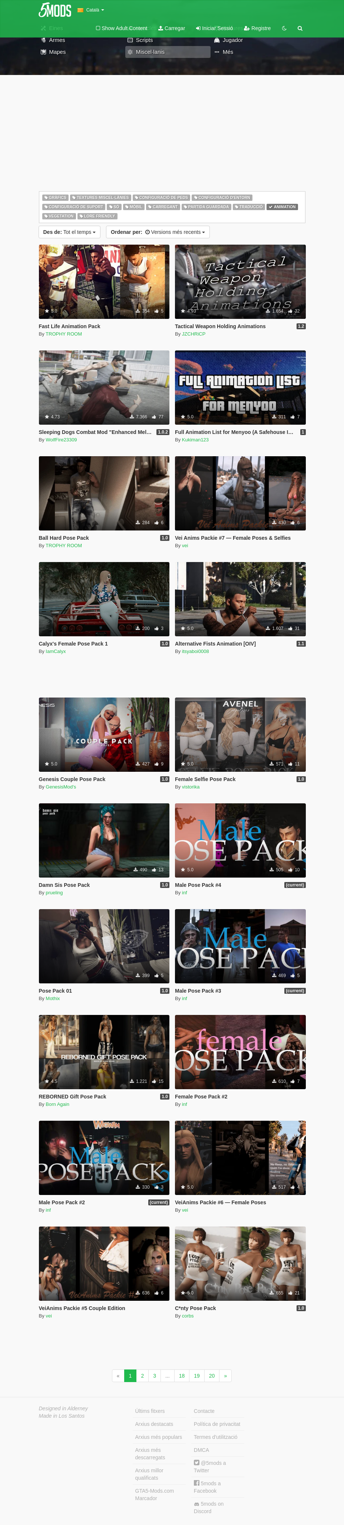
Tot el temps (69, 232)
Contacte (204, 1411)
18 (182, 1376)
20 (212, 1376)
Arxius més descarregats (150, 1453)
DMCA (201, 1450)
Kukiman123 (195, 440)
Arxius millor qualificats (149, 1474)
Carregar (171, 28)
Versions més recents (158, 232)
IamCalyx (56, 651)
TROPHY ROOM (64, 334)
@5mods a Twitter (210, 1466)
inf (184, 892)
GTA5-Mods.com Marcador (154, 1494)
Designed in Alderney (63, 1408)
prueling (54, 892)
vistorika (191, 787)
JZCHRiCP (194, 334)
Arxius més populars (158, 1437)
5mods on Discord (209, 1507)
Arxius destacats (154, 1424)
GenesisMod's (61, 787)
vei (185, 545)
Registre (257, 28)
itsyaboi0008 (195, 651)
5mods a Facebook (207, 1487)
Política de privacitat (217, 1424)
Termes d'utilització (216, 1437)
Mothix (53, 998)
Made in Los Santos (62, 1416)
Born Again (57, 1104)
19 (197, 1376)
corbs (188, 1316)
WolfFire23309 (61, 440)
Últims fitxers (150, 1411)
